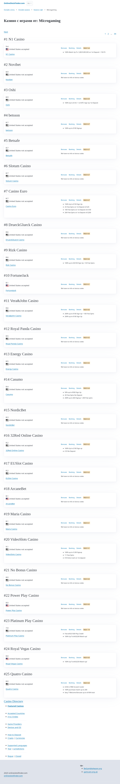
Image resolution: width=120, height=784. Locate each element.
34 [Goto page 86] (115, 34)
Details (78, 48)
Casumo (9, 394)
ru (29, 3)
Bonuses (64, 48)
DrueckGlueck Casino (15, 240)
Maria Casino (11, 529)
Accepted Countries (16, 713)
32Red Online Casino (15, 450)
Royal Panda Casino (14, 343)
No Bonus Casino (13, 585)
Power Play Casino (14, 610)
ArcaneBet (10, 503)
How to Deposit (14, 735)
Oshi (8, 105)
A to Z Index (13, 716)
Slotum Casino (12, 181)
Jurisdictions (18, 749)
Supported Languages (17, 745)
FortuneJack (11, 290)
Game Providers (15, 724)
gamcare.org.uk (91, 772)
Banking (72, 48)
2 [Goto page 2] (108, 34)
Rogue (10, 756)
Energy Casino (12, 369)
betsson (9, 130)
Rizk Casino (11, 265)
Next (6, 32)
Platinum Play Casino (15, 636)
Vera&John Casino (13, 316)
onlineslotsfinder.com (13, 776)
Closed (18, 756)
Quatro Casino (12, 689)
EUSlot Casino (12, 478)
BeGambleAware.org (93, 768)
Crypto (11, 738)
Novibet (9, 79)
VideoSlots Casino (13, 554)
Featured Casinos (16, 706)
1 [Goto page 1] (105, 34)
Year (10, 749)
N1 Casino (10, 54)
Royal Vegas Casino (14, 663)
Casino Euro (11, 206)
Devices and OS (14, 727)
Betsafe (9, 155)
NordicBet (10, 425)
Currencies (20, 738)
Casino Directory (13, 701)
